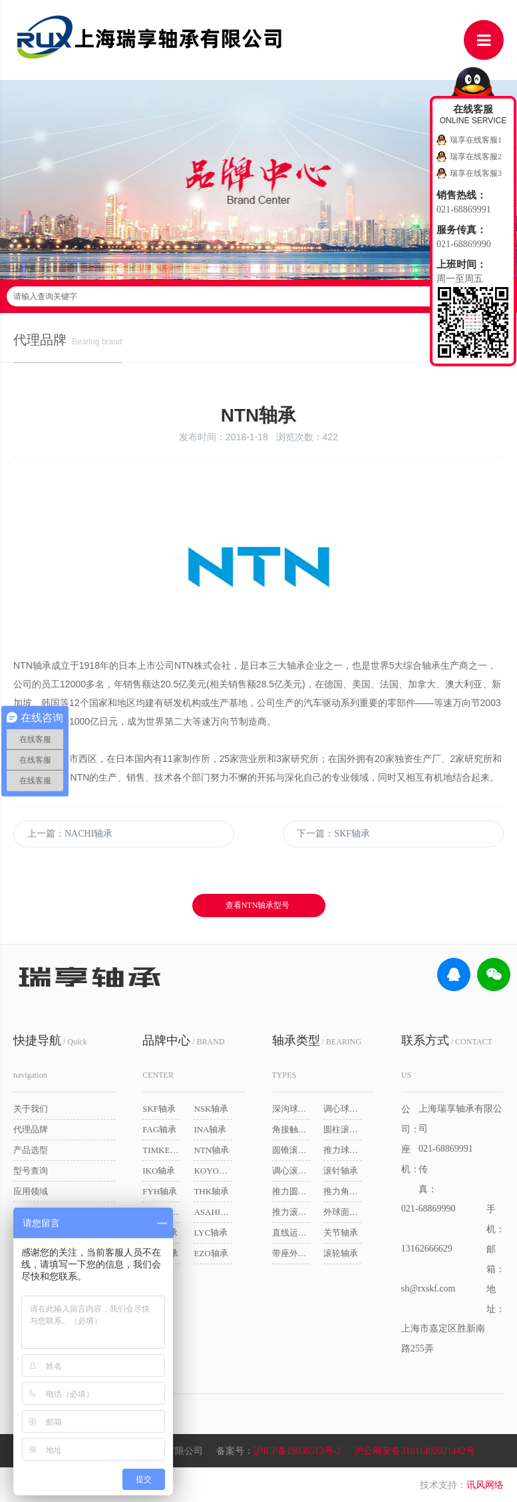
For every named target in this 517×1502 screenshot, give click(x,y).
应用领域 (30, 1191)
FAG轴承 (159, 1129)
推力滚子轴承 (291, 1212)
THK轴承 (211, 1191)
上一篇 (69, 834)
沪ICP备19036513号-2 (297, 1451)
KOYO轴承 (213, 1171)
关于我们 (30, 1109)
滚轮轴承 (340, 1253)
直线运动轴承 (291, 1233)
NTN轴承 (211, 1150)
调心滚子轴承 (291, 1171)
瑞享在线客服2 (476, 156)
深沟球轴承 (291, 1109)
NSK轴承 (211, 1109)
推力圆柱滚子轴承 (291, 1191)
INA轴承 (210, 1129)
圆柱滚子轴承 (342, 1129)
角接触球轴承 (291, 1129)
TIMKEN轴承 (161, 1150)
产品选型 (30, 1150)
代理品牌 (30, 1129)
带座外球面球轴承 (291, 1253)
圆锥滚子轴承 (291, 1150)
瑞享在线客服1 (476, 140)
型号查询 (30, 1171)
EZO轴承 (211, 1253)
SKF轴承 (159, 1109)
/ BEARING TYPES (317, 1057)
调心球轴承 (342, 1109)
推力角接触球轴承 (342, 1191)
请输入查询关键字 (258, 296)
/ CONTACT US (446, 1057)
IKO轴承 (158, 1171)
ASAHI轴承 (213, 1212)
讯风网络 (485, 1485)
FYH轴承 (159, 1191)
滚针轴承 (340, 1171)
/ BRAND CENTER (183, 1057)
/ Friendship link (64, 1375)
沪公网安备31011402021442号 (414, 1451)
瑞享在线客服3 (476, 173)
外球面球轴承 (342, 1212)
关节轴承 (340, 1233)
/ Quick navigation (50, 1057)
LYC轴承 (211, 1233)
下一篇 (333, 834)
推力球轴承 (342, 1150)
